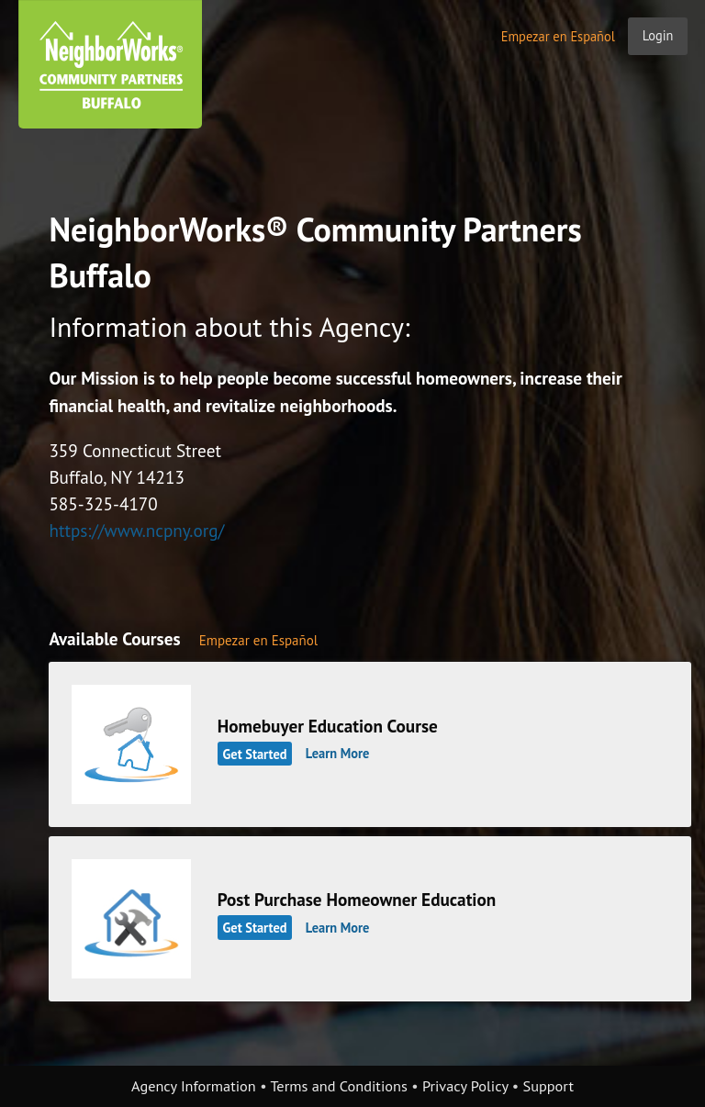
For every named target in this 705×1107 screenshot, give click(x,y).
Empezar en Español (558, 36)
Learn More (337, 753)
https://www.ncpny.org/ (136, 530)
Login (658, 35)
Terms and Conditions (338, 1086)
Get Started (255, 753)
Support (548, 1086)
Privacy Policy (465, 1086)
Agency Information (193, 1086)
